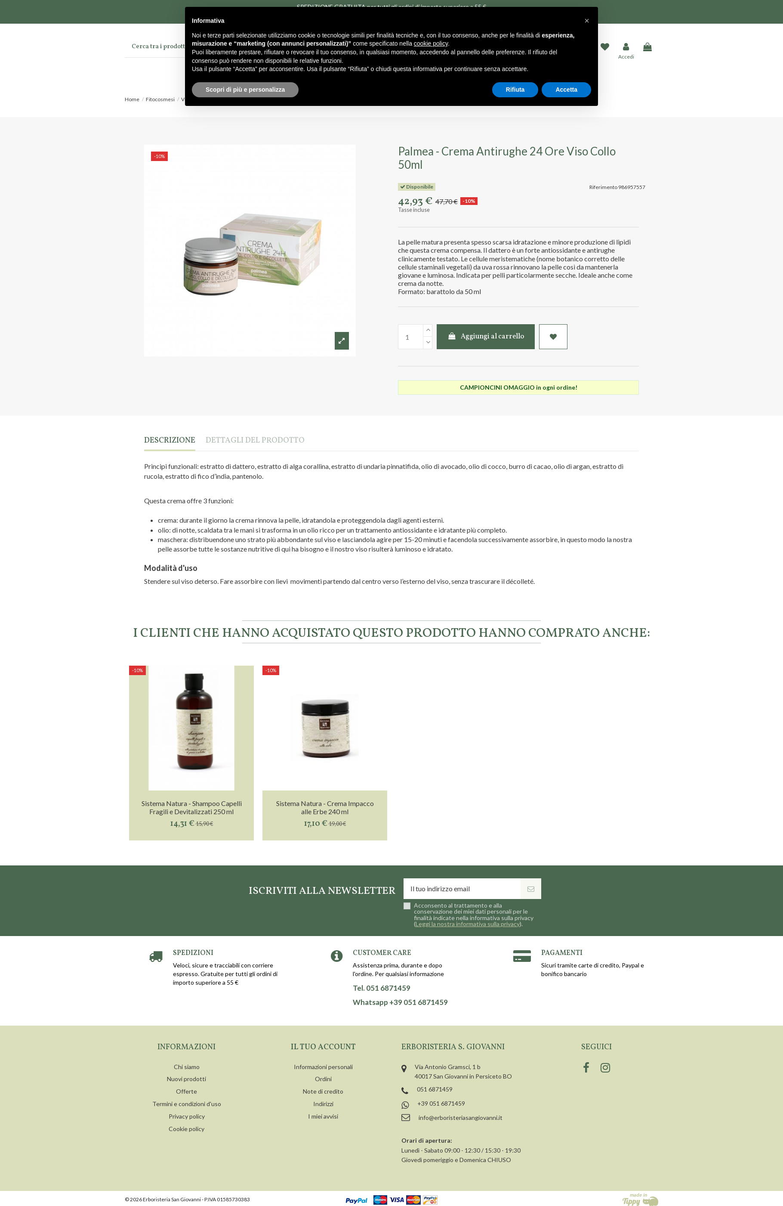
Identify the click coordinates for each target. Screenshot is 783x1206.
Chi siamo (187, 1066)
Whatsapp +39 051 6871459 (400, 1002)
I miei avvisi (323, 1116)
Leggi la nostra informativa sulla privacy (468, 923)
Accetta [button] (566, 89)
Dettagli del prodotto (255, 441)
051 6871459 (435, 1089)
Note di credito (323, 1091)
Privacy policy (187, 1116)
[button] (587, 21)
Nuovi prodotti (186, 1078)
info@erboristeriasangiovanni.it (460, 1117)
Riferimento (603, 187)
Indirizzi (323, 1103)
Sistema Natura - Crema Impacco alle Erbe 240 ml (325, 807)
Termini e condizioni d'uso (186, 1103)
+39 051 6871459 (441, 1103)
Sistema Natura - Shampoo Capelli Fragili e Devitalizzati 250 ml (192, 807)
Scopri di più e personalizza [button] (245, 89)
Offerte (186, 1091)
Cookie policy (186, 1128)
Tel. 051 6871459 (381, 988)
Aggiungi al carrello (485, 336)
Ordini (323, 1078)
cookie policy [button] (431, 43)
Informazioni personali (323, 1066)
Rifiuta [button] (515, 89)
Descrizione (169, 441)
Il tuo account (323, 1047)
